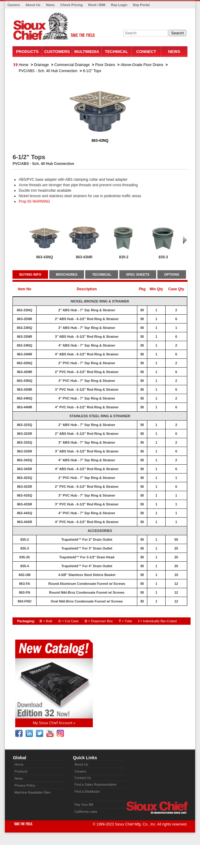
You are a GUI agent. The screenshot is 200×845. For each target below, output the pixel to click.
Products (27, 51)
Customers (57, 51)
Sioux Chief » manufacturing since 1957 (157, 807)
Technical (116, 51)
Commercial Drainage (72, 65)
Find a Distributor (87, 791)
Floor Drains (105, 65)
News (50, 5)
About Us (33, 5)
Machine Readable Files (32, 792)
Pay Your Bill (83, 804)
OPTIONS (171, 274)
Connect (146, 51)
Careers (13, 5)
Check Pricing (71, 5)
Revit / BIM (96, 5)
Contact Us (82, 778)
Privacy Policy (24, 785)
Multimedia (86, 51)
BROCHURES (67, 274)
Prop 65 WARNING (34, 201)
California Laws (85, 811)
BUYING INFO (30, 274)
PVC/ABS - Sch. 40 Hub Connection (48, 71)
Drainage (41, 65)
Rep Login (119, 5)
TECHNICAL (101, 274)
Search (177, 33)
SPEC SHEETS (137, 274)
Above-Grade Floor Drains (142, 65)
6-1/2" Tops (92, 71)
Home (23, 65)
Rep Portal (141, 5)
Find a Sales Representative (95, 784)
